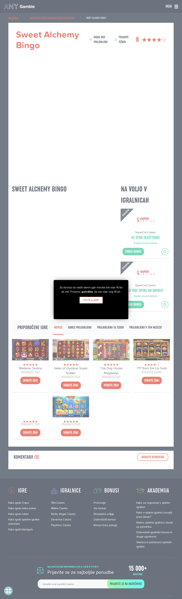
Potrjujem (91, 300)
